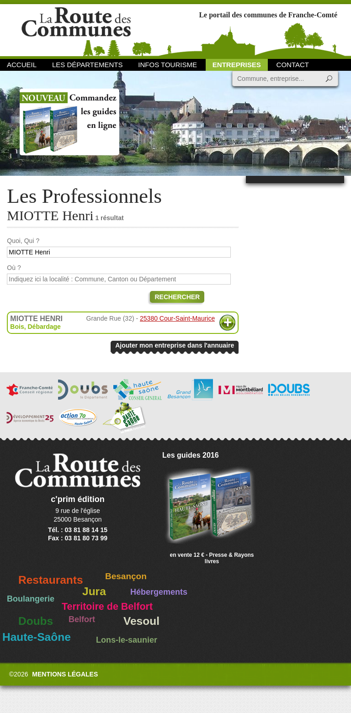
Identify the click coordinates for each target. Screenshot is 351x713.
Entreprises (237, 65)
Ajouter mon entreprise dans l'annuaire (174, 345)
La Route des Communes (76, 29)
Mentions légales (65, 674)
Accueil (22, 65)
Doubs (35, 621)
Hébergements (158, 592)
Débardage (43, 326)
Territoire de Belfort (107, 606)
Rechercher (177, 297)
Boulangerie (30, 598)
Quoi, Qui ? (23, 240)
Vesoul (141, 621)
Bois (17, 326)
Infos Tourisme (167, 65)
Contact (293, 65)
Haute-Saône (36, 637)
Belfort (82, 619)
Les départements (87, 65)
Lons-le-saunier (126, 639)
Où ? (14, 267)
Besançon (126, 576)
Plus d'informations (227, 323)
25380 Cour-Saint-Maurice (177, 318)
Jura (94, 591)
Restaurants (50, 580)
